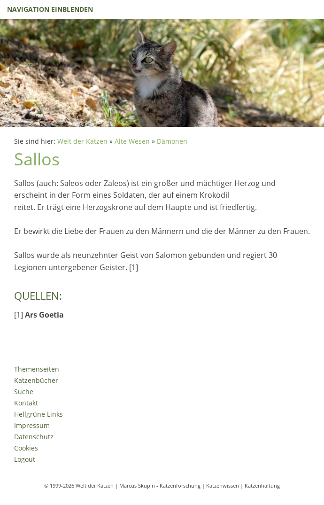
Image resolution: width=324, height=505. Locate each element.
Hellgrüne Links (38, 414)
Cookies (26, 447)
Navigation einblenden (50, 9)
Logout (24, 459)
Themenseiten (36, 369)
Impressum (32, 425)
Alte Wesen (132, 141)
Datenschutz (34, 436)
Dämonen (172, 141)
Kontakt (26, 402)
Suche (23, 391)
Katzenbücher (36, 380)
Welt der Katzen (82, 141)
